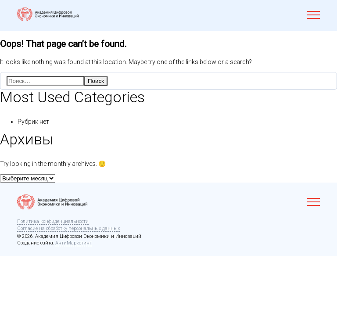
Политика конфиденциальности (53, 221)
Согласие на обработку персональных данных (68, 228)
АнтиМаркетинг (73, 243)
